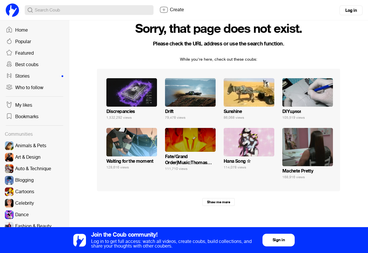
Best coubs (22, 65)
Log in (351, 10)
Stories (34, 76)
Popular (18, 42)
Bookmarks (22, 117)
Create (171, 9)
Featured (20, 53)
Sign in (279, 240)
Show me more (218, 202)
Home (17, 30)
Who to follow (24, 88)
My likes (19, 105)
